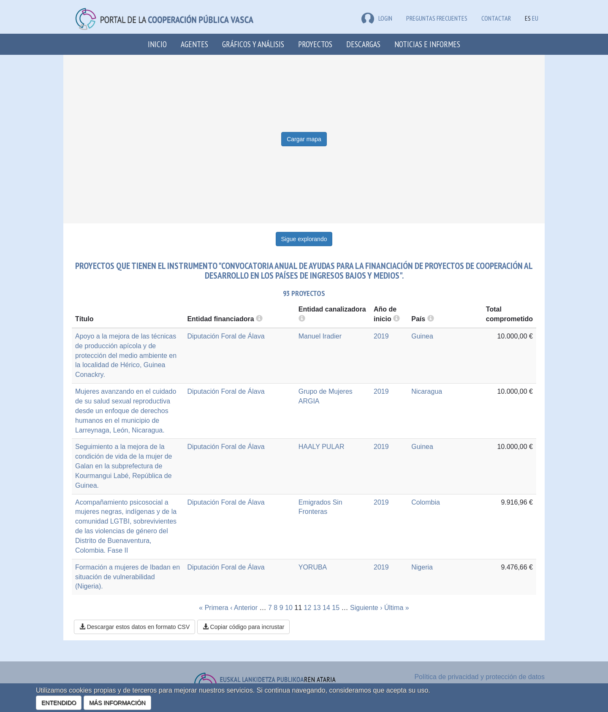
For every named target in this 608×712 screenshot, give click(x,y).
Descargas (363, 44)
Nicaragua (426, 391)
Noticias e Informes (427, 44)
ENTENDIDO (58, 702)
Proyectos (315, 44)
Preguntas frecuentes (436, 18)
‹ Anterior (244, 607)
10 (289, 607)
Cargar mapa (304, 139)
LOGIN (376, 18)
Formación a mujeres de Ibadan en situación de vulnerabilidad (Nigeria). (127, 577)
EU (535, 18)
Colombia (425, 502)
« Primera (213, 607)
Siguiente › (366, 607)
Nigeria (422, 567)
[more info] (396, 318)
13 (317, 607)
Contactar (496, 18)
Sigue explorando (304, 239)
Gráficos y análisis (253, 44)
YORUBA (313, 567)
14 (326, 607)
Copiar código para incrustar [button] (244, 626)
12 (308, 607)
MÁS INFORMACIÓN (117, 702)
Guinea (422, 336)
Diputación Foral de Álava (225, 336)
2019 (381, 336)
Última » (396, 607)
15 (335, 607)
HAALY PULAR (322, 446)
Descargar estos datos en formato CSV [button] (134, 626)
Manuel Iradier (320, 336)
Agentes (194, 44)
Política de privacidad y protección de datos (479, 676)
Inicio (157, 44)
